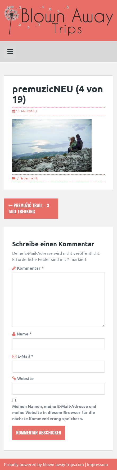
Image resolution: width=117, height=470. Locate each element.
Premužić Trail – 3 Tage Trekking (28, 208)
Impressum (97, 464)
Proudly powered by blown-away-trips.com (44, 464)
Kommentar (30, 268)
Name (24, 334)
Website (25, 378)
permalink (30, 178)
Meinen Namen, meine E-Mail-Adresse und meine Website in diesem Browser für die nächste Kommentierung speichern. (54, 412)
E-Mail (25, 356)
